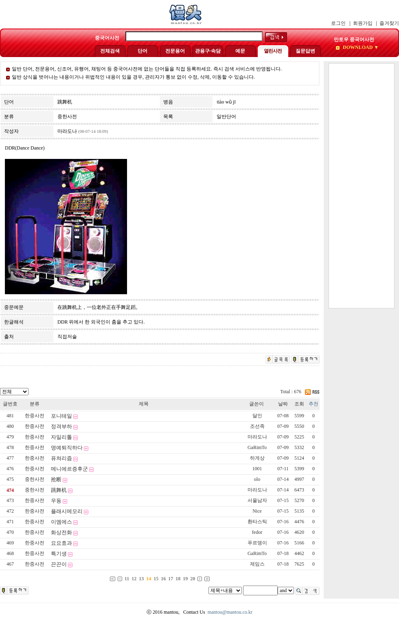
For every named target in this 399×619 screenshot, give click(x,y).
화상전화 (61, 532)
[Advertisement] (361, 186)
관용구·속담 (208, 51)
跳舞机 (59, 490)
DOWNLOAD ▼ (360, 47)
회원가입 (363, 23)
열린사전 (273, 51)
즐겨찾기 (389, 23)
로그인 (338, 23)
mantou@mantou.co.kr (230, 612)
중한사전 (34, 479)
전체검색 (110, 51)
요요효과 (61, 543)
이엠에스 (61, 522)
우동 (56, 501)
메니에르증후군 (69, 469)
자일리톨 (61, 437)
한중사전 (34, 416)
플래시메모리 (67, 511)
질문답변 (305, 51)
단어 (142, 51)
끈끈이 (59, 564)
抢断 (56, 479)
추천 (313, 404)
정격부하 (61, 426)
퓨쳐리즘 (61, 458)
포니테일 (61, 416)
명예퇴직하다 (67, 448)
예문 (240, 51)
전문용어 (175, 51)
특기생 (59, 554)
